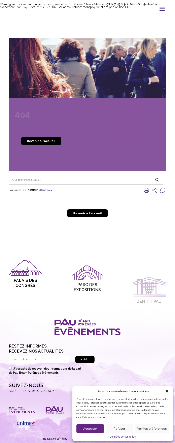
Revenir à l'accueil (41, 141)
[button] (167, 391)
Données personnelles (123, 436)
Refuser (119, 429)
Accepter (90, 429)
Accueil (32, 190)
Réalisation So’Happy (55, 438)
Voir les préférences (152, 429)
